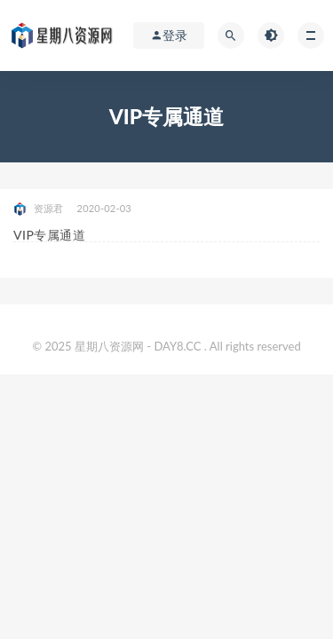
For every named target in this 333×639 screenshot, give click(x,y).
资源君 (38, 209)
